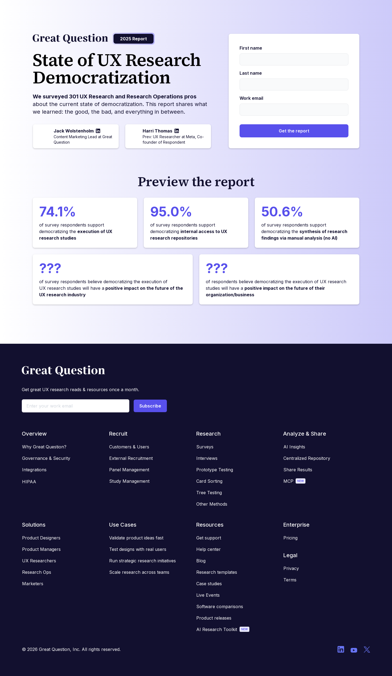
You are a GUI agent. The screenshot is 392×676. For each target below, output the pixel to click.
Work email (251, 98)
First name (251, 48)
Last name (251, 73)
